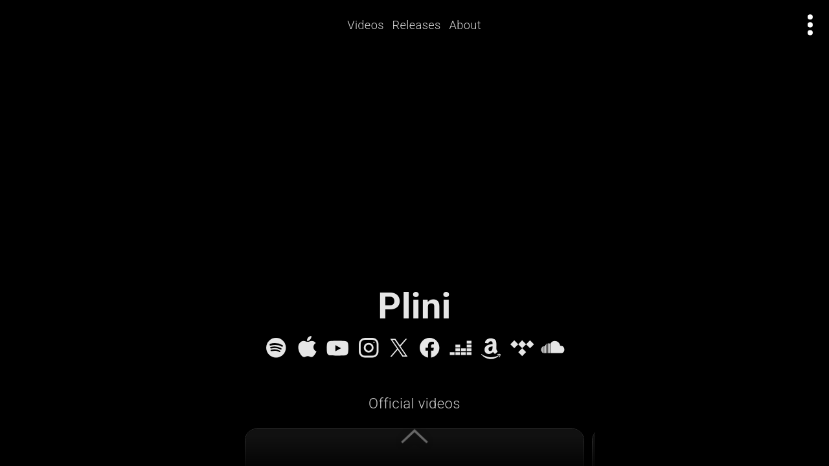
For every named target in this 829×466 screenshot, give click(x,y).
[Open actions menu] (810, 25)
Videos (370, 25)
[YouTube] (337, 347)
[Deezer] (460, 347)
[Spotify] (276, 347)
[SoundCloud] (552, 347)
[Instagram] (368, 347)
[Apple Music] (307, 347)
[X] (399, 347)
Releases (421, 25)
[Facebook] (429, 347)
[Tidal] (522, 347)
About (470, 25)
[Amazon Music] (491, 347)
